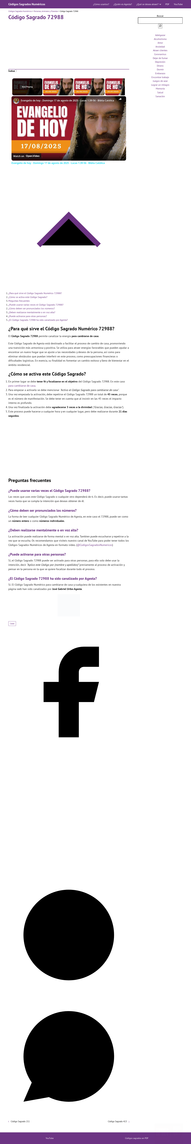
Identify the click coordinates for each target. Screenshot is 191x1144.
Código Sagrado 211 (20, 1121)
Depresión (160, 61)
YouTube (178, 4)
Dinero (160, 65)
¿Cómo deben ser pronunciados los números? (31, 308)
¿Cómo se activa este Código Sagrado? (27, 297)
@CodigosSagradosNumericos (94, 545)
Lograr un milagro (160, 84)
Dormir (160, 69)
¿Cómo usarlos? (101, 4)
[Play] (88, 87)
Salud (160, 92)
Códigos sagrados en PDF (136, 1138)
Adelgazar (160, 35)
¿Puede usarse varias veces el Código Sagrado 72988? (35, 304)
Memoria (160, 88)
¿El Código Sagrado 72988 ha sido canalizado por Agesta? (38, 319)
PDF (167, 4)
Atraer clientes (160, 50)
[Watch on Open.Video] (26, 156)
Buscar (160, 15)
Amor (160, 42)
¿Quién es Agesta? (123, 4)
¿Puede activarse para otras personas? (27, 316)
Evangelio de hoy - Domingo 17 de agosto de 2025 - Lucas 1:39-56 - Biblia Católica (67, 100)
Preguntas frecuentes (19, 300)
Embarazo (160, 73)
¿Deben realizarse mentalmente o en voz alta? (31, 312)
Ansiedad (160, 46)
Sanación (160, 96)
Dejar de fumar (160, 58)
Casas (12, 623)
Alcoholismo (160, 38)
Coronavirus (160, 54)
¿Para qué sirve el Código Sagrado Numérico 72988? (35, 293)
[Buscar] (160, 26)
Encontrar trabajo (160, 77)
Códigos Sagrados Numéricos (26, 4)
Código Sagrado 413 (117, 1121)
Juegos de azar (160, 80)
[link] (16, 101)
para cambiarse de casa (21, 385)
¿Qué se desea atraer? (147, 4)
